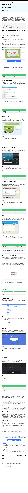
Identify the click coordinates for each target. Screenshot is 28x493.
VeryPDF (4, 215)
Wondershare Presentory (7, 37)
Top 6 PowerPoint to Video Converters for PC (9, 25)
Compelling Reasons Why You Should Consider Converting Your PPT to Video (13, 27)
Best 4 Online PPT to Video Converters (9, 26)
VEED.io (4, 262)
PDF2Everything (6, 298)
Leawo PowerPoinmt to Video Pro (9, 147)
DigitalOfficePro (6, 116)
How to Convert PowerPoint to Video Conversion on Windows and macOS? (11, 463)
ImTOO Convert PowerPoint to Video (9, 181)
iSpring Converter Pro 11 (7, 80)
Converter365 (5, 357)
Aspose (4, 328)
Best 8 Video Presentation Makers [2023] (7, 466)
